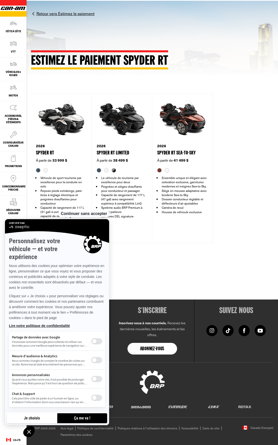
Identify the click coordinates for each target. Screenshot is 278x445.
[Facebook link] (244, 330)
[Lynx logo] (213, 406)
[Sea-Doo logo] (141, 406)
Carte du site (210, 428)
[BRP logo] (152, 382)
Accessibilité (189, 428)
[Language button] (13, 440)
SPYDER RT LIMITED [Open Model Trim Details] (113, 153)
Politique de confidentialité (95, 428)
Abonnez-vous (152, 349)
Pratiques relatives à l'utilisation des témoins (147, 428)
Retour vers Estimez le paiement (65, 13)
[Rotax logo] (245, 406)
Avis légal (67, 428)
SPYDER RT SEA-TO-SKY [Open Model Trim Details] (176, 153)
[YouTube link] (260, 330)
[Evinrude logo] (178, 406)
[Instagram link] (211, 330)
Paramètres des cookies (77, 434)
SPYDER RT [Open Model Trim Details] (45, 153)
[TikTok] (228, 330)
